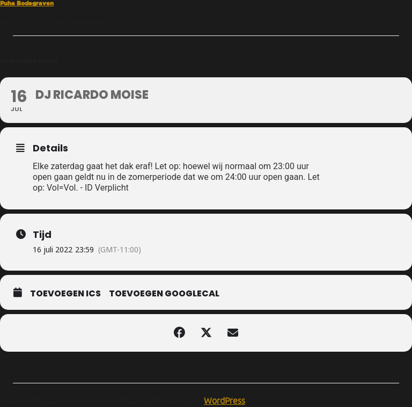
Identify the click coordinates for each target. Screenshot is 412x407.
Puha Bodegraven (27, 3)
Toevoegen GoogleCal (164, 293)
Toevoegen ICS (65, 293)
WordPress (224, 400)
